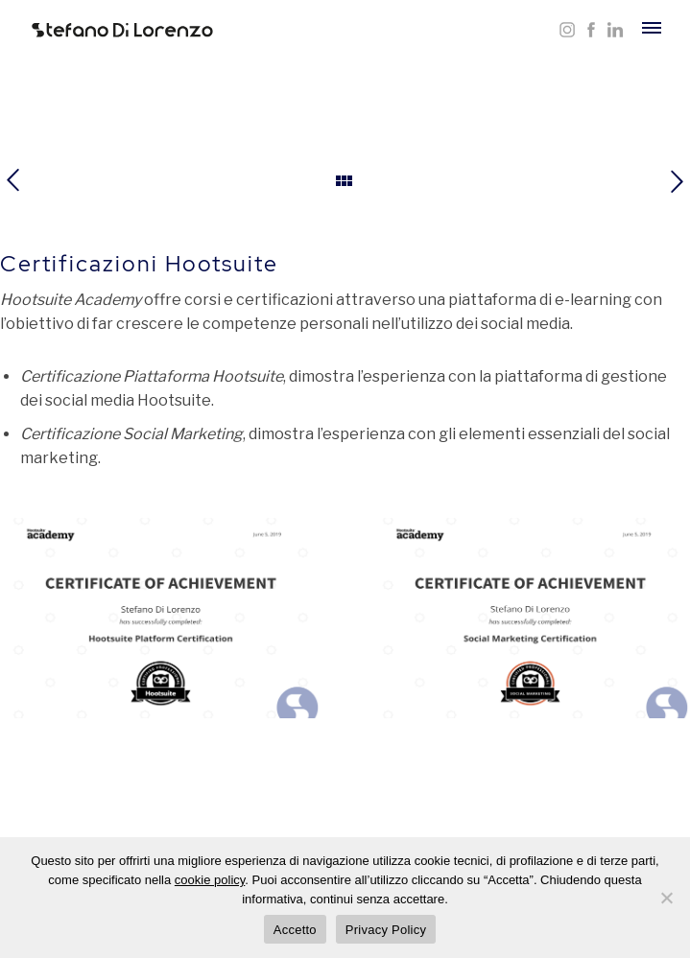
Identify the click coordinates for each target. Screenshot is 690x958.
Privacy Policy (385, 930)
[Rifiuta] (666, 897)
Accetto (295, 930)
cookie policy (210, 880)
